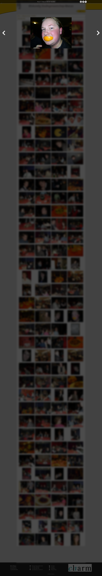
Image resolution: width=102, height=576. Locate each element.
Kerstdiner (53, 1)
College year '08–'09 (46, 1)
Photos (38, 1)
